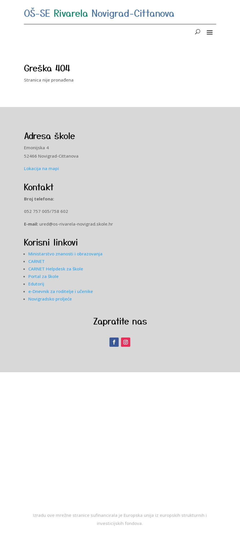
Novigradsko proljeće (50, 299)
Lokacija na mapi (41, 168)
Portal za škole (43, 276)
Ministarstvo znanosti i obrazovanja (65, 254)
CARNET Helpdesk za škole (55, 269)
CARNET (36, 261)
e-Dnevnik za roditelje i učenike (60, 291)
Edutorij (36, 284)
